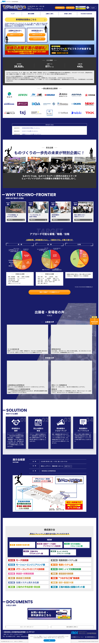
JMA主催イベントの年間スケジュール (73, 637)
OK (49, 640)
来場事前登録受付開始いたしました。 (31, 128)
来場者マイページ (81, 8)
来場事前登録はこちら (26, 19)
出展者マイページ (81, 6)
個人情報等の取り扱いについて (7, 641)
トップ (13, 14)
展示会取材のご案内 (72, 627)
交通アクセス (67, 466)
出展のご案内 (49, 14)
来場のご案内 (68, 14)
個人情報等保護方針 (90, 637)
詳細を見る (10, 219)
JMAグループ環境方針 (18, 641)
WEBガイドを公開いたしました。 (30, 131)
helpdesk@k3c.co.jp (28, 636)
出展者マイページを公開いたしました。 (32, 134)
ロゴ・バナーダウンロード (26, 627)
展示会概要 (31, 14)
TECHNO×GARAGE (86, 14)
